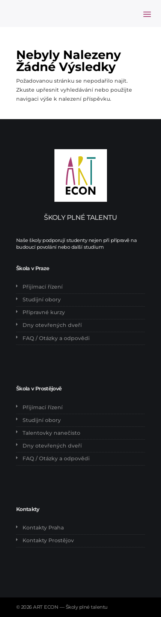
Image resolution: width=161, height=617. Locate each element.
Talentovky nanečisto (51, 432)
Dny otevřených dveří (52, 325)
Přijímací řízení (43, 286)
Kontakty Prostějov (48, 540)
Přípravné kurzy (44, 312)
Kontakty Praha (43, 527)
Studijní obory (42, 299)
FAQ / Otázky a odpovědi (56, 338)
